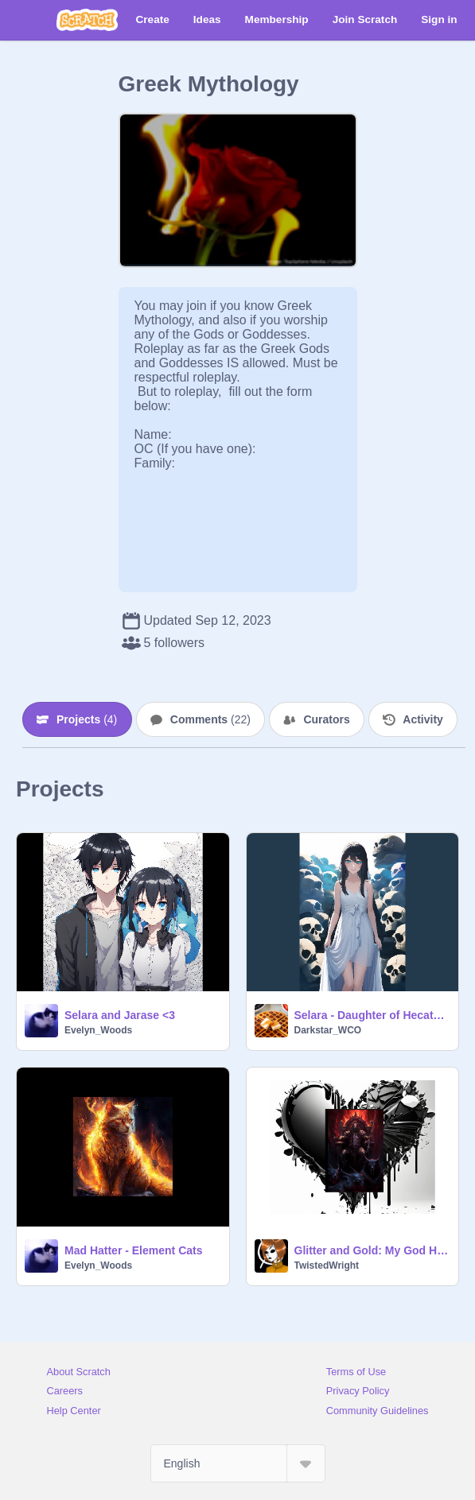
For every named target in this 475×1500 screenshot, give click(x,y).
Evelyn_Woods (98, 1030)
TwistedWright (327, 1265)
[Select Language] (237, 1463)
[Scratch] (87, 20)
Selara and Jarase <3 (119, 1015)
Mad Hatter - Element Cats (133, 1250)
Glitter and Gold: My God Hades (372, 1250)
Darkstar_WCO (328, 1030)
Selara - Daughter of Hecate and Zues (372, 1015)
